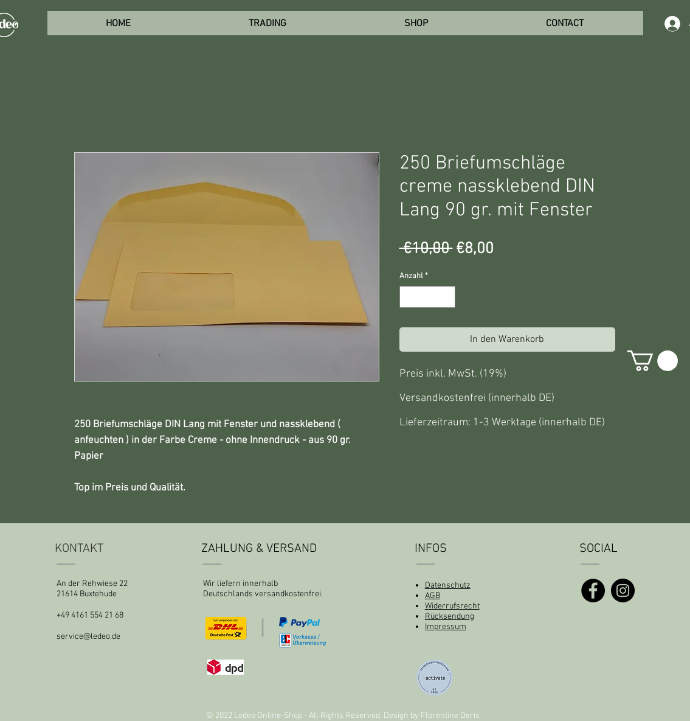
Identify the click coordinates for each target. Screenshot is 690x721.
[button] (652, 360)
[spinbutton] (427, 297)
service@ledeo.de (88, 637)
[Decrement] (408, 297)
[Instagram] (623, 590)
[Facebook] (593, 590)
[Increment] (446, 297)
